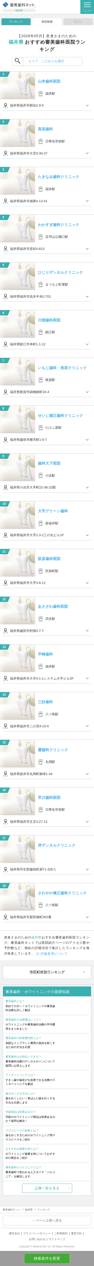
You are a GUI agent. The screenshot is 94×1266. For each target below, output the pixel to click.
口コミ (78, 21)
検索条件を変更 (47, 1258)
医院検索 (47, 21)
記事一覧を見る (47, 1188)
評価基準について (54, 954)
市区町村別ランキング (47, 972)
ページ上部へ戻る (49, 1220)
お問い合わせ (37, 1239)
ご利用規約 (61, 1233)
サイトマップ (57, 1239)
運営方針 (76, 1233)
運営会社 (14, 1233)
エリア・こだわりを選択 (46, 61)
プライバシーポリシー (37, 1233)
